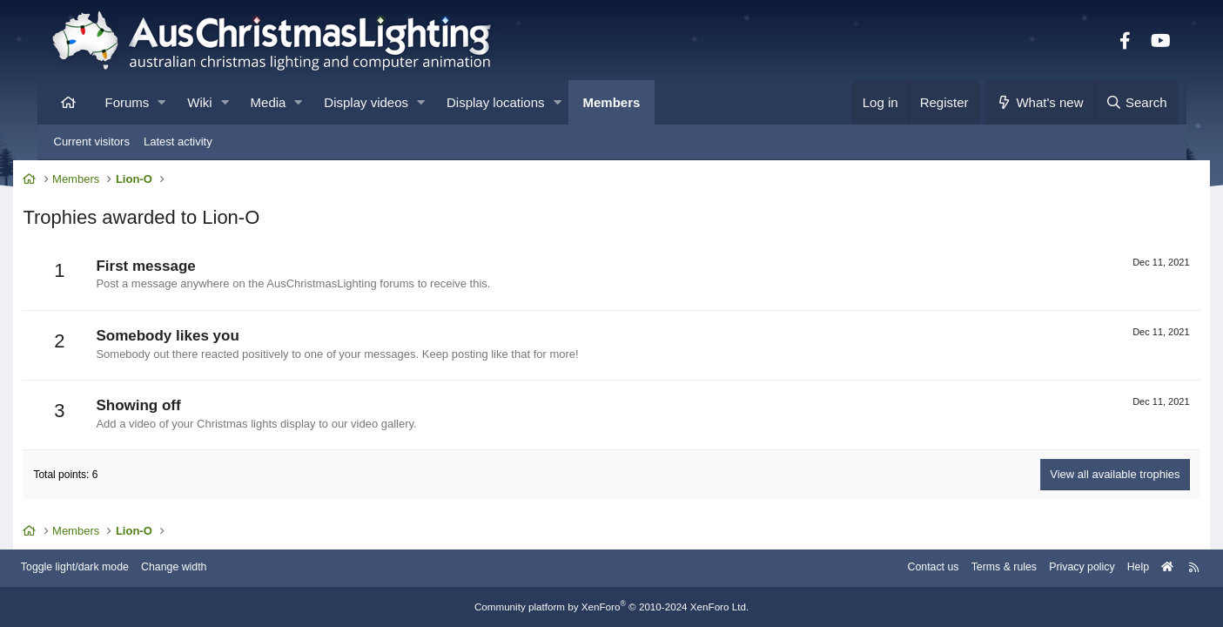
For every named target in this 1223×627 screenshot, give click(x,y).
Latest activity (178, 141)
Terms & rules (962, 568)
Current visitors (92, 141)
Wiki (199, 102)
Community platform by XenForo (612, 607)
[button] (161, 102)
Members (612, 102)
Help (1103, 568)
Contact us (888, 568)
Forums (127, 102)
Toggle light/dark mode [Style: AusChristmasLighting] (111, 568)
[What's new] (1039, 102)
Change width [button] (215, 568)
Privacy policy (1044, 568)
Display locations (496, 102)
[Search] (1136, 102)
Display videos (366, 102)
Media (268, 102)
